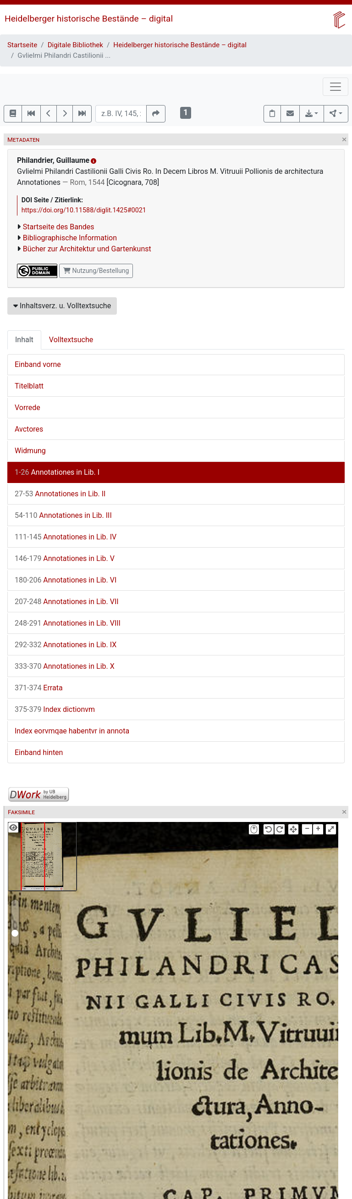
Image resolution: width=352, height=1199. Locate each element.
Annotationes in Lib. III (63, 515)
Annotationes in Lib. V (65, 558)
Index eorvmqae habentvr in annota (72, 731)
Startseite (22, 45)
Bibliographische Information (70, 237)
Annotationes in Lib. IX (65, 644)
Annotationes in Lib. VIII (68, 623)
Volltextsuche (71, 339)
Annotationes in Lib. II (60, 493)
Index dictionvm (55, 709)
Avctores (29, 429)
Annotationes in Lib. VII (67, 601)
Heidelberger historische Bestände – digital (89, 18)
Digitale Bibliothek (75, 45)
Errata (39, 687)
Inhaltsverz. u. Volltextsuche (62, 305)
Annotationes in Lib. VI (65, 580)
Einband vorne (38, 364)
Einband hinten (39, 752)
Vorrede (27, 407)
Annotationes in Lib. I (57, 472)
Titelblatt (29, 386)
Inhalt (24, 339)
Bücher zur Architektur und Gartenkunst (87, 248)
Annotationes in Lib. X (65, 666)
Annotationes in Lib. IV (65, 537)
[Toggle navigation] (335, 87)
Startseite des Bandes (58, 226)
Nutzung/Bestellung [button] (96, 270)
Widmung (30, 450)
